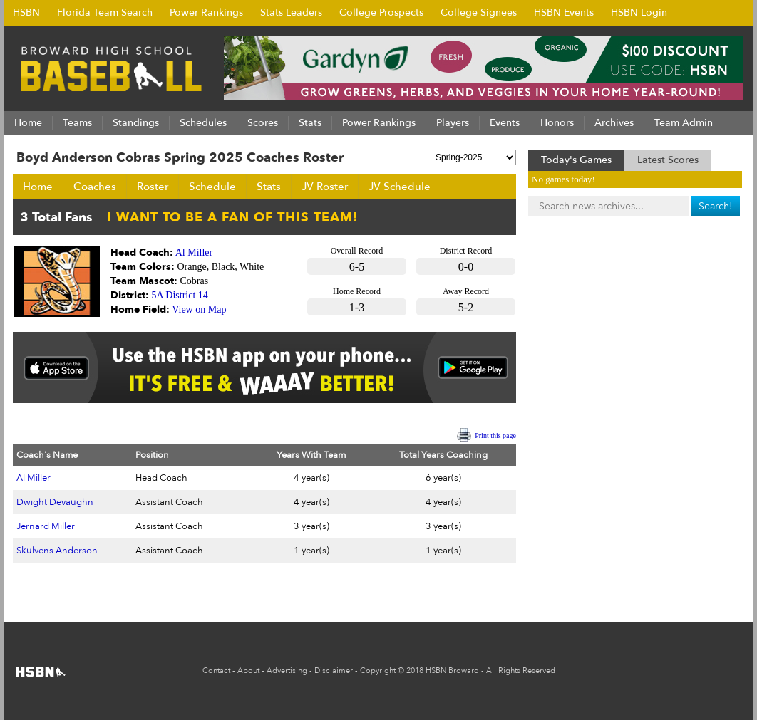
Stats (269, 186)
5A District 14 (180, 295)
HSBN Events (564, 12)
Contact (216, 670)
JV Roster (325, 186)
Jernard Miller (45, 526)
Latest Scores (668, 160)
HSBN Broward (452, 670)
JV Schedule (400, 186)
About (248, 670)
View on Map (199, 309)
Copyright (378, 670)
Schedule (212, 186)
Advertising (287, 670)
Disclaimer (333, 670)
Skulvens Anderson (57, 550)
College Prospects (381, 12)
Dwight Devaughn (54, 502)
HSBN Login (639, 12)
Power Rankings (206, 12)
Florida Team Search (105, 12)
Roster (152, 186)
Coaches (94, 186)
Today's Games (576, 160)
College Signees (479, 12)
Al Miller (194, 252)
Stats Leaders (291, 12)
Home (38, 186)
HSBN (26, 12)
